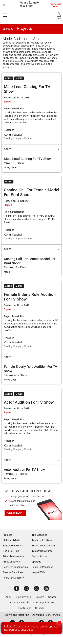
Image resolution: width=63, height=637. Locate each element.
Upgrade (36, 562)
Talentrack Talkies (42, 540)
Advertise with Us (19, 603)
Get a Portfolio (11, 551)
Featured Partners (13, 546)
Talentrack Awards (42, 551)
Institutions (24, 608)
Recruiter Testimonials (15, 567)
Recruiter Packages (42, 567)
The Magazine (39, 535)
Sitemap (40, 608)
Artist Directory (11, 562)
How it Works (23, 597)
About (9, 597)
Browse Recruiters (13, 573)
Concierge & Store (43, 603)
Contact (52, 597)
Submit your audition (43, 546)
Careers (39, 597)
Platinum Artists (11, 540)
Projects (7, 535)
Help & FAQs (39, 573)
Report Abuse (39, 556)
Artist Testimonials (13, 556)
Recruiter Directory (13, 578)
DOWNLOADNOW (55, 5)
